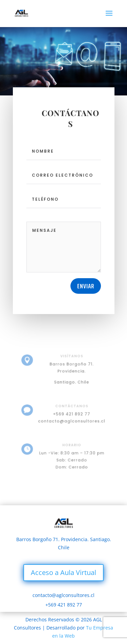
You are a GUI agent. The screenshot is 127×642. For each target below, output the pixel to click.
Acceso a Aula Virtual (63, 572)
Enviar (85, 286)
